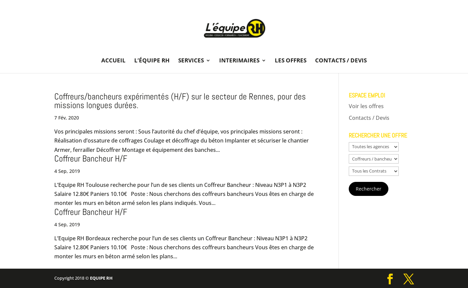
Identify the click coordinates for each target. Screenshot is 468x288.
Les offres (290, 61)
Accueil (113, 61)
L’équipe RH (152, 61)
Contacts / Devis (341, 61)
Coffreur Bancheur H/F (90, 158)
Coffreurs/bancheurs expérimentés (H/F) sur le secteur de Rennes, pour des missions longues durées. (180, 101)
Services (191, 61)
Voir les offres (366, 106)
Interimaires (239, 61)
